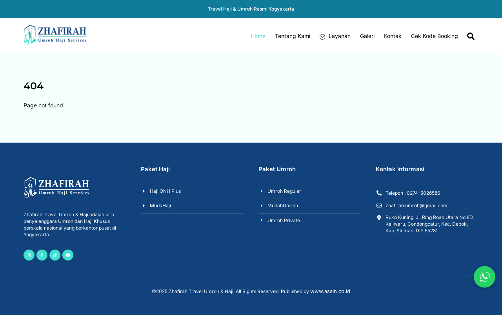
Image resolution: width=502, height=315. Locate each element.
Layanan (335, 36)
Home (258, 36)
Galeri (367, 36)
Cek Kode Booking (434, 36)
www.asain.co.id (330, 291)
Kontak (393, 36)
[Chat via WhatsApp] (484, 277)
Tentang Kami (292, 36)
